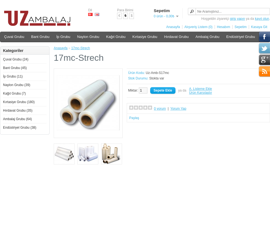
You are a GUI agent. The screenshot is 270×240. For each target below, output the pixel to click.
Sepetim (240, 27)
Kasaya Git (259, 27)
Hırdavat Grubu (176, 37)
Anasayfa (173, 27)
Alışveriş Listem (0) (198, 27)
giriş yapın (237, 19)
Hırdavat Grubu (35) (18, 110)
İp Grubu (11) (13, 76)
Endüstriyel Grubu (240, 37)
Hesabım (223, 27)
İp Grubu (63, 37)
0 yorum (160, 109)
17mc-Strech (80, 48)
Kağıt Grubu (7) (14, 93)
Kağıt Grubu (115, 37)
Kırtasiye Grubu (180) (19, 102)
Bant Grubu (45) (15, 68)
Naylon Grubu (88, 37)
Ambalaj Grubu (208, 37)
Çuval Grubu (14, 37)
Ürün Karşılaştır (200, 93)
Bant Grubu (40, 37)
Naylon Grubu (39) (16, 85)
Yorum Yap (178, 109)
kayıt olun (262, 19)
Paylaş (134, 118)
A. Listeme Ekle (200, 89)
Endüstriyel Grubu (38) (19, 127)
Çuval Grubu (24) (15, 59)
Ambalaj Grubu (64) (17, 119)
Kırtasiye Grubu (144, 37)
